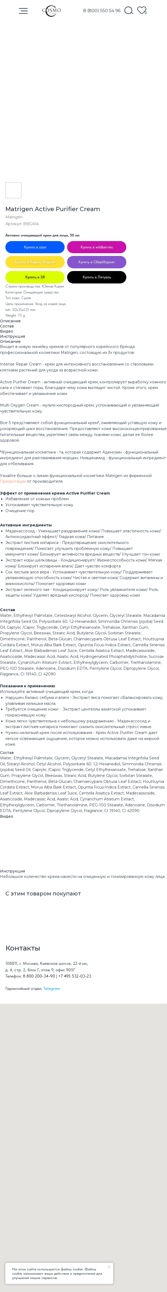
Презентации (13, 481)
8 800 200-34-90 (39, 976)
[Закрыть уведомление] (109, 1267)
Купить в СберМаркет (96, 262)
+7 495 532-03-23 (74, 976)
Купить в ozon (35, 247)
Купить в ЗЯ (35, 277)
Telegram (51, 988)
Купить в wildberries (97, 247)
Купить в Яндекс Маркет (35, 262)
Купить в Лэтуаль (97, 277)
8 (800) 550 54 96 (101, 10)
